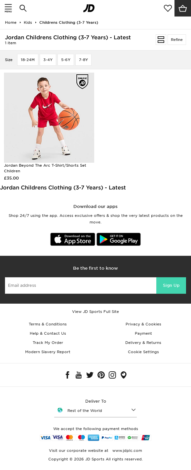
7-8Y (83, 59)
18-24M (28, 59)
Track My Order (48, 342)
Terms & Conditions (48, 324)
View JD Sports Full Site (95, 311)
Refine (177, 39)
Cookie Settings (143, 352)
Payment (143, 333)
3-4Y (48, 59)
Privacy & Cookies (143, 324)
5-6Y (65, 59)
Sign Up (171, 285)
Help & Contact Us (48, 333)
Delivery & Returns (143, 342)
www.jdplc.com (126, 450)
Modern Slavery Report (47, 352)
